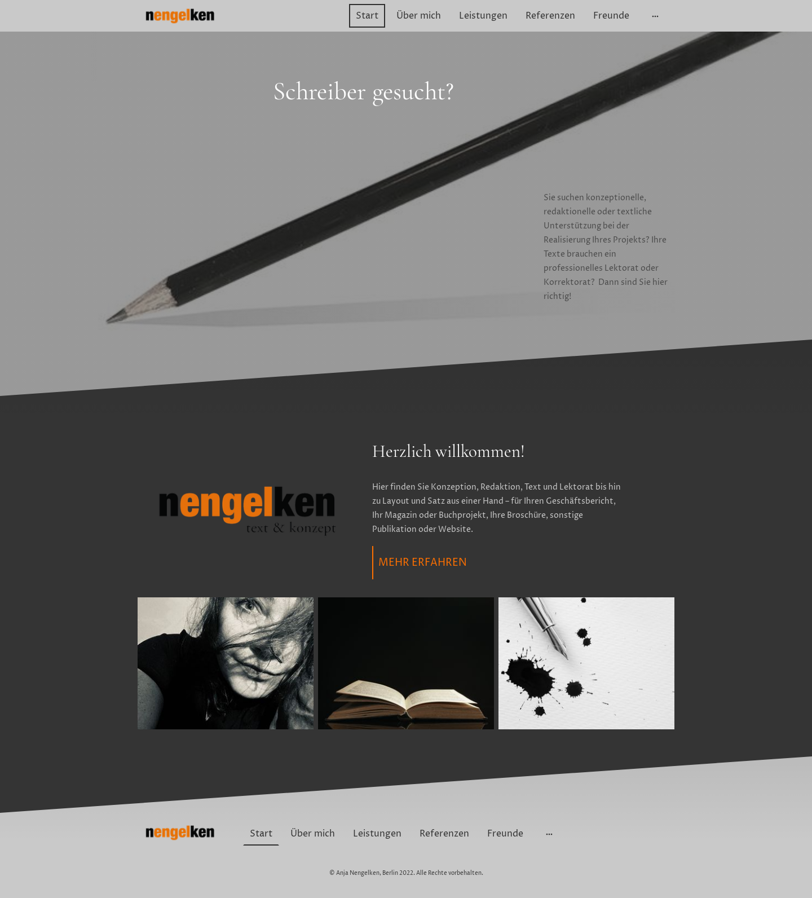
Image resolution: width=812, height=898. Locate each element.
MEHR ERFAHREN (422, 563)
